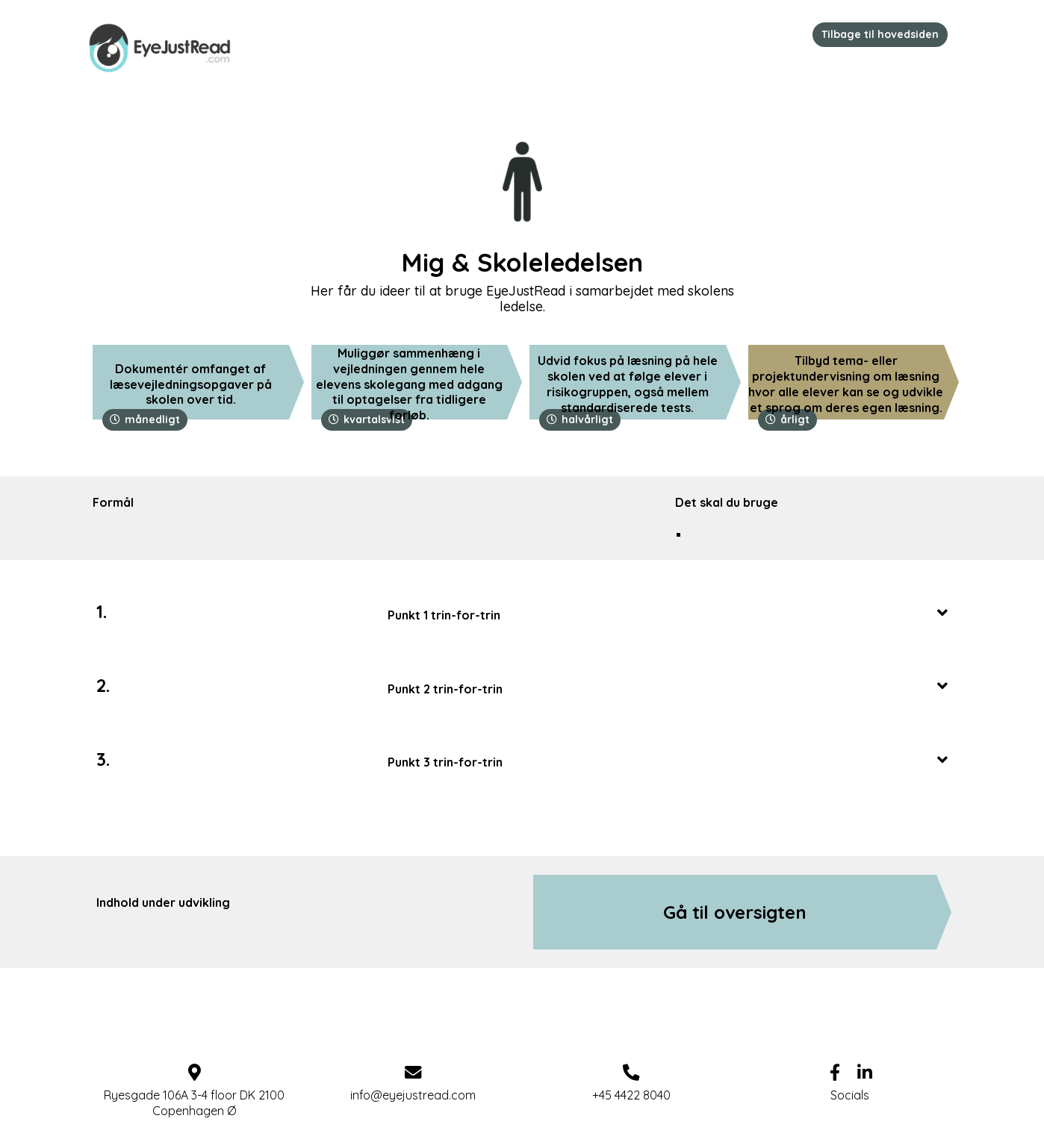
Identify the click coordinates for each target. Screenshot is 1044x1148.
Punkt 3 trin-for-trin (668, 760)
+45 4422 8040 (631, 1095)
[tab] (668, 612)
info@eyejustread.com (413, 1095)
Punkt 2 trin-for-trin (668, 686)
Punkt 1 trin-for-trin (668, 613)
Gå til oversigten (735, 912)
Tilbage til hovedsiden (880, 34)
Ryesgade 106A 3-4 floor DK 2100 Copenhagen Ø (194, 1103)
